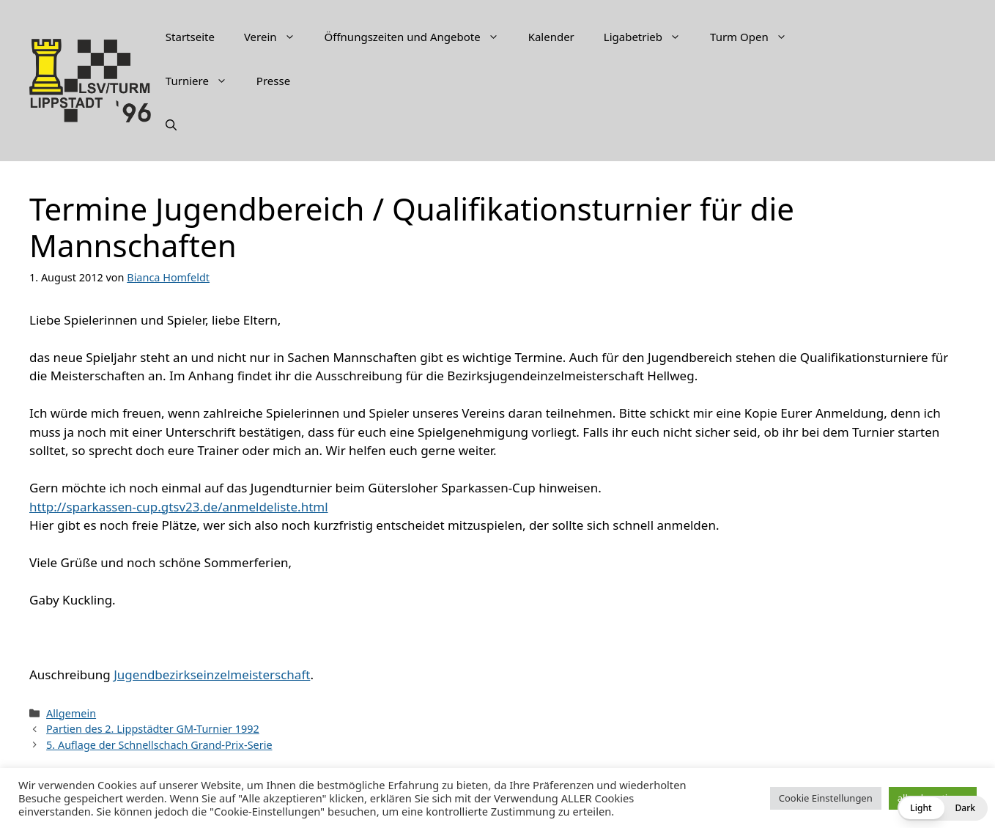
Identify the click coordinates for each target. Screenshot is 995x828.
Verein (277, 37)
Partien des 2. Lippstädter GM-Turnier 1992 (152, 729)
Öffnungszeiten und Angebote (419, 37)
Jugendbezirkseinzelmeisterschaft (212, 674)
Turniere (204, 81)
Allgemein (71, 713)
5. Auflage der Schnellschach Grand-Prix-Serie (159, 745)
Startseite (190, 36)
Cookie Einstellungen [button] (826, 798)
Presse (273, 80)
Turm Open (756, 37)
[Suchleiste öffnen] (171, 125)
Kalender (551, 36)
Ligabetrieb (649, 37)
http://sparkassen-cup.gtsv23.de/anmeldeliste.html (178, 506)
